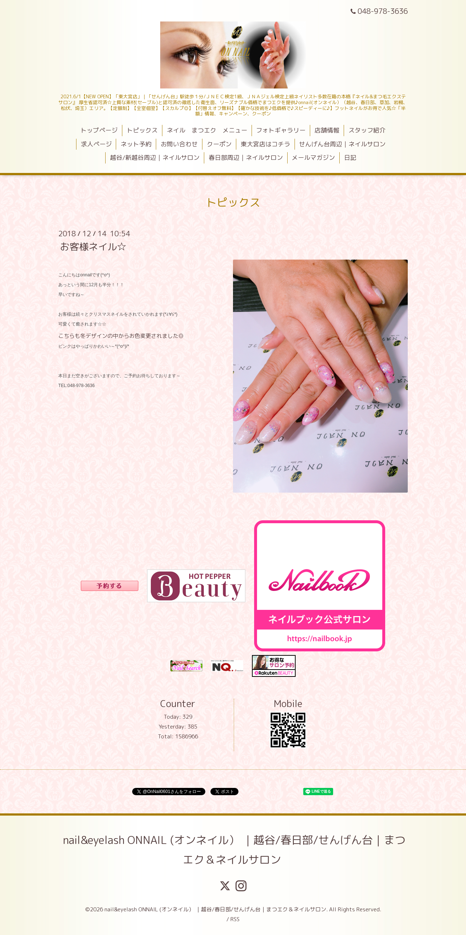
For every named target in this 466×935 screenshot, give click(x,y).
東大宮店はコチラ (265, 144)
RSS (235, 919)
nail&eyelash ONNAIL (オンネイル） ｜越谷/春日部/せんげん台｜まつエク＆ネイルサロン (234, 849)
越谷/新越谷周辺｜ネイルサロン (155, 157)
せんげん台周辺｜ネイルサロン (342, 144)
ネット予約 (136, 144)
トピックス (142, 130)
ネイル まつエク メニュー (207, 130)
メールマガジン (313, 157)
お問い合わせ (179, 144)
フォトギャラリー (280, 130)
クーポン (219, 144)
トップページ (99, 130)
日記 (350, 157)
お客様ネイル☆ (93, 246)
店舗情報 (327, 130)
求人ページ (96, 144)
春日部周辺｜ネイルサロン (246, 157)
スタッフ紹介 (367, 130)
